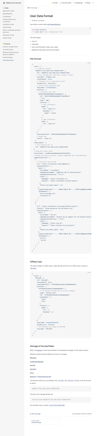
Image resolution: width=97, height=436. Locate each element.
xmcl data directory (53, 24)
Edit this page (35, 414)
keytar (39, 350)
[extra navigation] (93, 3)
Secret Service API (44, 377)
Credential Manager (36, 362)
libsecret (33, 377)
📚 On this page (33, 8)
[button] (12, 8)
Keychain (33, 369)
